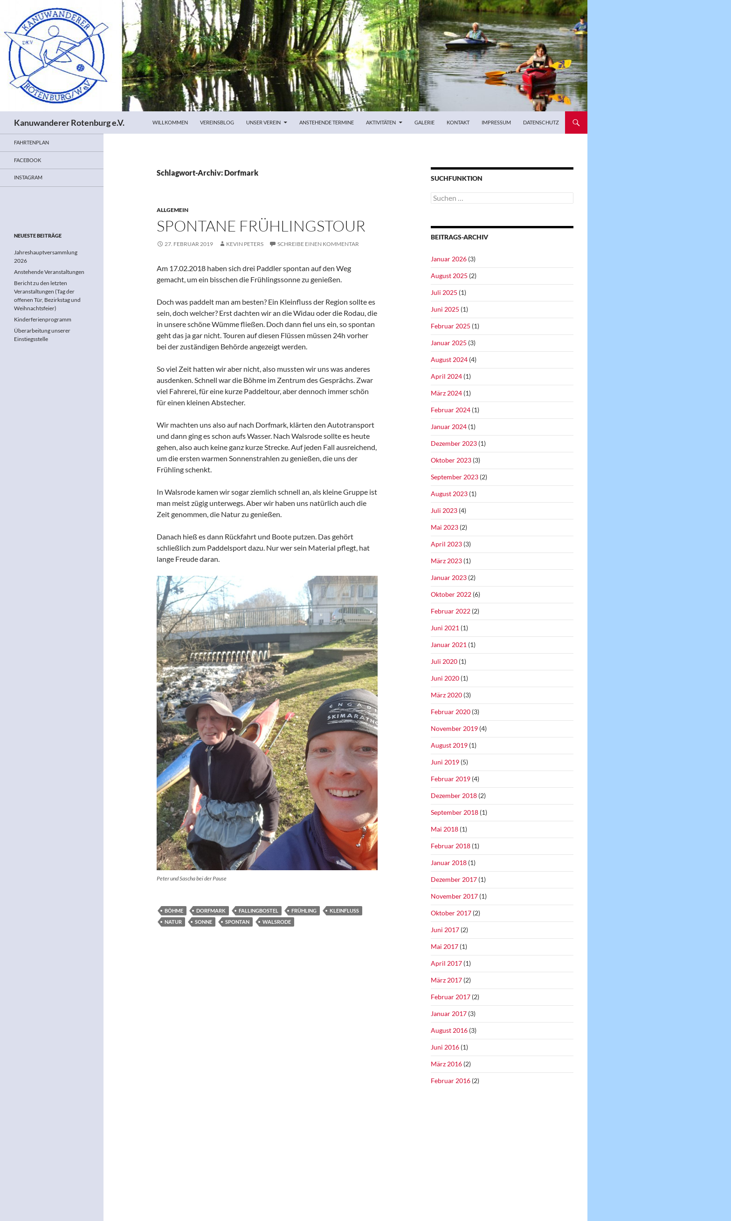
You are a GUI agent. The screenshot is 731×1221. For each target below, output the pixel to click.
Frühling (304, 910)
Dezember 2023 (454, 443)
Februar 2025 (450, 326)
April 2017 (446, 963)
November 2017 (454, 896)
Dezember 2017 (454, 879)
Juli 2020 (444, 661)
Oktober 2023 (451, 460)
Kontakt (458, 122)
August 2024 (449, 359)
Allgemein (172, 209)
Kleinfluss (344, 910)
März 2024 (446, 393)
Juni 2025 (445, 309)
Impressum (496, 122)
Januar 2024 (449, 426)
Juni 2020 (445, 678)
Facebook (27, 160)
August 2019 (449, 745)
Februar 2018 (450, 846)
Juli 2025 (444, 292)
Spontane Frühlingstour (261, 225)
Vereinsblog (217, 122)
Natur (173, 922)
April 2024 (446, 376)
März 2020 (446, 695)
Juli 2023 (444, 510)
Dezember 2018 (454, 795)
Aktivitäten (381, 122)
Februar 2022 (450, 611)
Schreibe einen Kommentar (318, 243)
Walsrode (276, 922)
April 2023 (446, 544)
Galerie (424, 122)
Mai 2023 (444, 527)
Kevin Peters (244, 243)
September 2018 (454, 812)
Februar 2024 (450, 410)
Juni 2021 (445, 628)
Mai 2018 (444, 829)
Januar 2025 (449, 343)
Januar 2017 (449, 1013)
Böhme (174, 910)
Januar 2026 (449, 259)
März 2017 (446, 980)
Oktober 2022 (451, 594)
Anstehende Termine (326, 122)
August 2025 (449, 276)
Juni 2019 (445, 762)
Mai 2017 (444, 946)
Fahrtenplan (31, 142)
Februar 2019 (450, 779)
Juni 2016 (445, 1047)
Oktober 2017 (451, 913)
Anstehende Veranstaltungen (49, 271)
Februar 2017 (450, 997)
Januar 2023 (449, 577)
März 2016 (446, 1064)
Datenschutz (541, 122)
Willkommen (170, 122)
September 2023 (454, 477)
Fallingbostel (258, 910)
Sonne (203, 922)
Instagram (28, 177)
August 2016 (449, 1030)
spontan (237, 922)
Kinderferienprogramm (42, 319)
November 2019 (454, 728)
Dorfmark (211, 910)
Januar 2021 (449, 644)
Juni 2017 (445, 930)
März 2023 (446, 561)
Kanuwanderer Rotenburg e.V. (69, 122)
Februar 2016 (450, 1081)
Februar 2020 (450, 712)
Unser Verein (263, 122)
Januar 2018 (449, 862)
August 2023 (449, 494)
